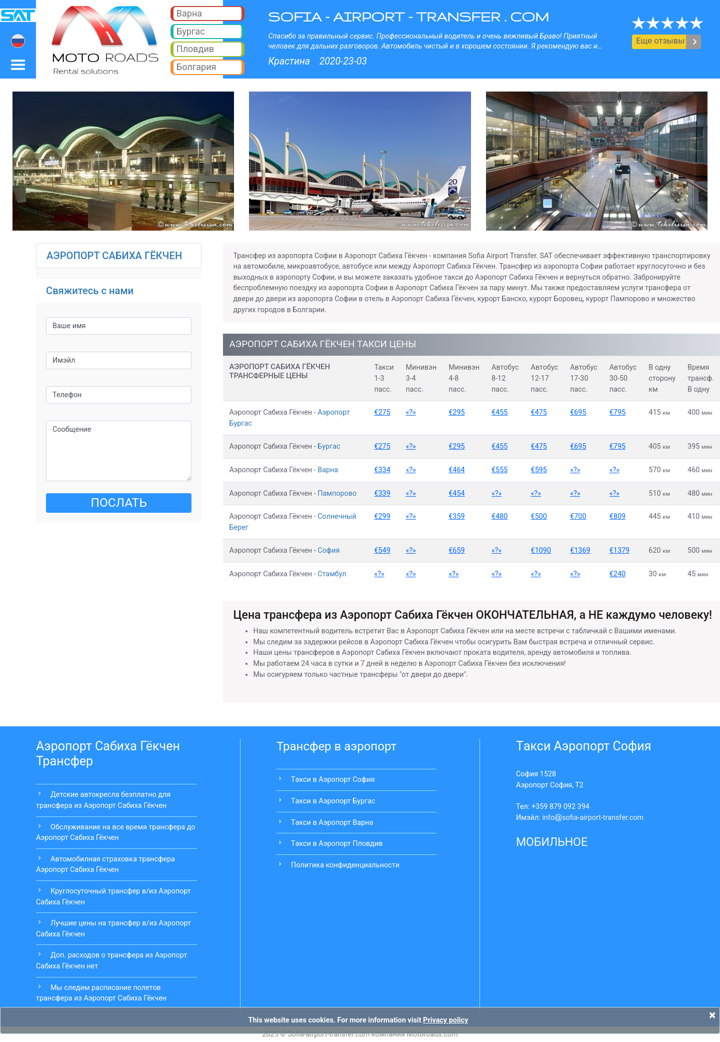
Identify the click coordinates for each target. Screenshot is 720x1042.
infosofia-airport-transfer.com (593, 817)
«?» (411, 412)
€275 (382, 412)
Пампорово (337, 493)
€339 (382, 493)
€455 (500, 412)
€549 (382, 550)
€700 (578, 516)
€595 (539, 470)
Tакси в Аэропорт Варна (332, 822)
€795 (618, 412)
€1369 (580, 550)
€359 (456, 516)
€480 (500, 516)
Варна (328, 470)
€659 (456, 550)
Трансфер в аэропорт (336, 746)
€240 (618, 574)
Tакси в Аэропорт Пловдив (336, 843)
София (329, 550)
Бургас (329, 446)
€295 (456, 412)
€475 (539, 412)
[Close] (712, 1014)
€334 (382, 470)
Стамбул (332, 574)
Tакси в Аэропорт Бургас (333, 801)
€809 (618, 516)
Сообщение (119, 451)
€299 (382, 516)
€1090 (541, 550)
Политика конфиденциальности (345, 865)
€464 (456, 470)
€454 (456, 493)
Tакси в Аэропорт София (332, 779)
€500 (539, 516)
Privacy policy (445, 1020)
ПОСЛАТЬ (118, 502)
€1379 (620, 550)
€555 (500, 470)
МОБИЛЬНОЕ (552, 842)
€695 (578, 412)
